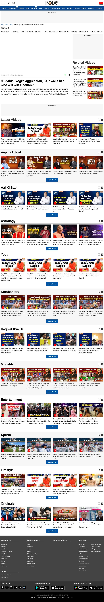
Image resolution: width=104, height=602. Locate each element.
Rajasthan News (95, 546)
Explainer (99, 8)
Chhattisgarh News (84, 563)
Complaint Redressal (6, 551)
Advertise (3, 549)
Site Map (33, 597)
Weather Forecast (6, 575)
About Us (3, 546)
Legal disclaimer (42, 597)
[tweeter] (7, 587)
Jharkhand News (83, 551)
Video (6, 24)
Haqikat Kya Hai (12, 329)
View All (52, 180)
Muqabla (74, 31)
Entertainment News (32, 554)
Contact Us (4, 544)
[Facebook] (2, 587)
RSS (72, 597)
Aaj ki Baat (15, 31)
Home (4, 8)
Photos (69, 8)
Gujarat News (82, 566)
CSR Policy (61, 597)
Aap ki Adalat (5, 31)
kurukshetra (52, 31)
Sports (46, 8)
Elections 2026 (12, 8)
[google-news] (24, 587)
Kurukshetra (10, 292)
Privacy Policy (52, 597)
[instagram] (11, 587)
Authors (3, 563)
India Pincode (4, 577)
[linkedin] (20, 587)
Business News (31, 563)
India (27, 8)
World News (30, 546)
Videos (21, 8)
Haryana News (83, 549)
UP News (81, 561)
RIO (68, 597)
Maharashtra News (96, 544)
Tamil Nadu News (83, 558)
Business (91, 8)
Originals (38, 31)
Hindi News (4, 558)
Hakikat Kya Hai (64, 31)
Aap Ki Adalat (11, 152)
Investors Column (5, 556)
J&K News (82, 568)
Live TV (3, 561)
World (41, 8)
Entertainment (55, 8)
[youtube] (15, 587)
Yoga (45, 31)
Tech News (30, 558)
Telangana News (95, 549)
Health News (30, 566)
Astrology (30, 31)
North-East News (83, 556)
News (2, 24)
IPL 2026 (34, 8)
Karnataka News (83, 571)
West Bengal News (96, 551)
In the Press (4, 554)
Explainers (30, 561)
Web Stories (4, 566)
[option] (13, 133)
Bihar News (82, 544)
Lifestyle (77, 8)
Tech (63, 8)
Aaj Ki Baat (9, 187)
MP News (81, 554)
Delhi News (82, 546)
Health (84, 8)
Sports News (30, 556)
